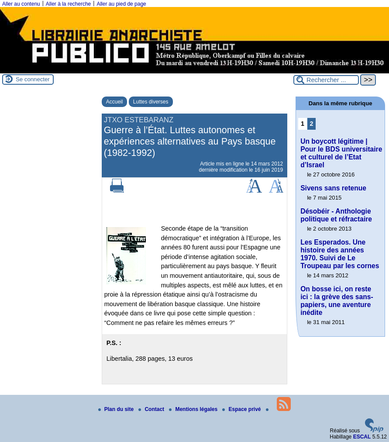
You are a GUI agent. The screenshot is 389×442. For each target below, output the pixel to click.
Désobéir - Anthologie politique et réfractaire (336, 215)
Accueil (114, 102)
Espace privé (242, 409)
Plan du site (116, 409)
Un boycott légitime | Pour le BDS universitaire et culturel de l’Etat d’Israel (341, 153)
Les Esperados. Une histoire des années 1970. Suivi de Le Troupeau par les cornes (339, 253)
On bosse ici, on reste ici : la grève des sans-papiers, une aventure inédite (336, 300)
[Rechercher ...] (326, 80)
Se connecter (33, 79)
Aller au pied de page (121, 4)
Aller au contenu (21, 4)
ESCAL (362, 437)
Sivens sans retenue (333, 188)
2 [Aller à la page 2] (311, 123)
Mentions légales (194, 409)
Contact (151, 409)
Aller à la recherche (68, 4)
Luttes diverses (151, 102)
